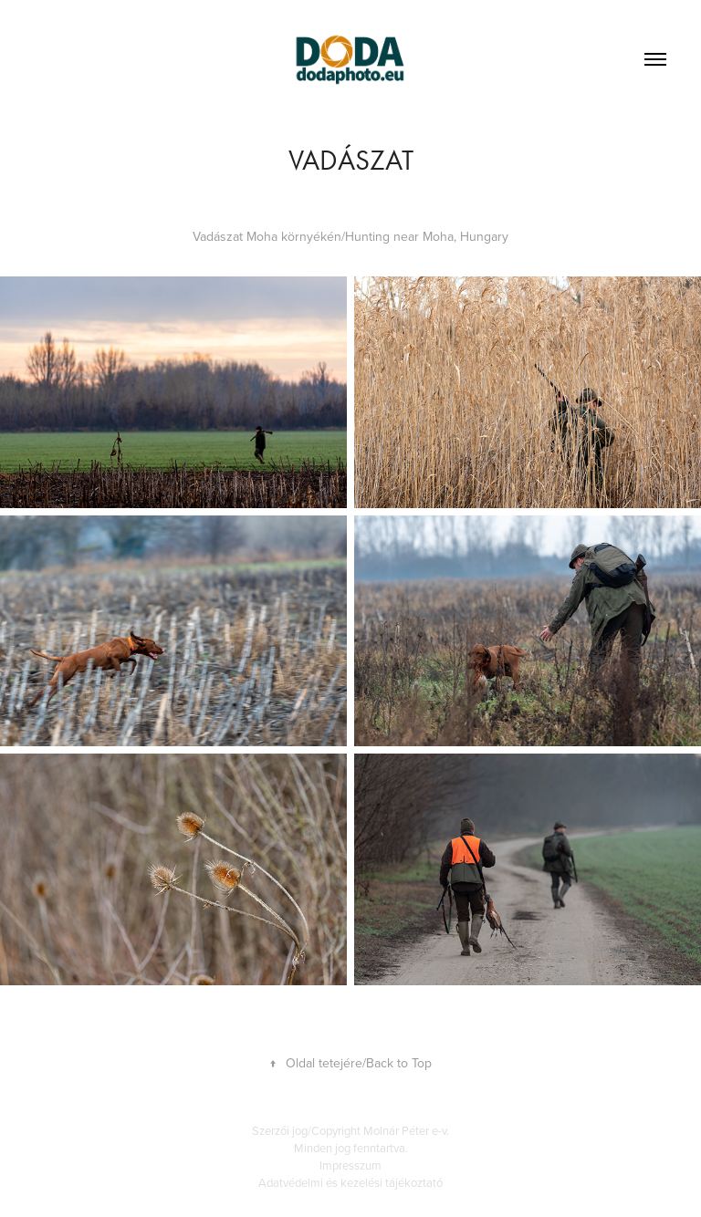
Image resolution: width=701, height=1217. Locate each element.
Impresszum (350, 1165)
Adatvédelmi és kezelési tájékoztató (350, 1182)
